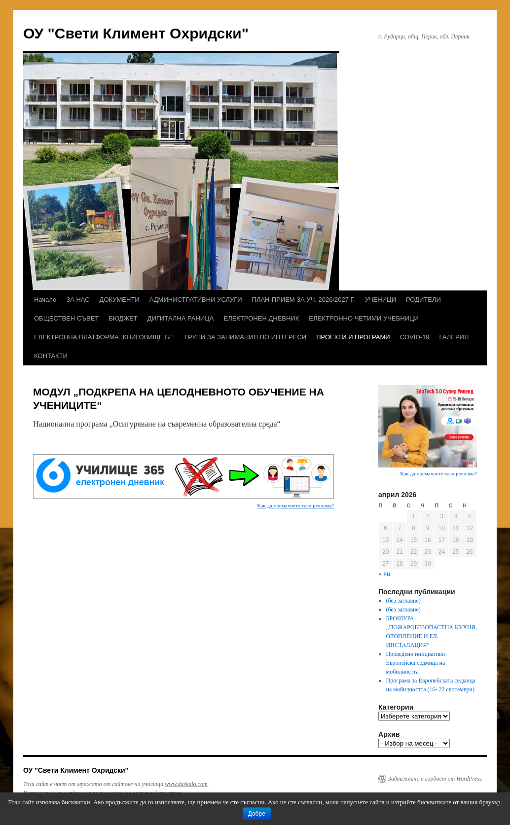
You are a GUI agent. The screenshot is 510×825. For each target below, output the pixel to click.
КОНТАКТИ (51, 355)
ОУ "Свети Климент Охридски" (136, 33)
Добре (256, 813)
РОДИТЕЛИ (423, 299)
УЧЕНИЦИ (380, 299)
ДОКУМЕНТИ (120, 299)
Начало (45, 299)
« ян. (385, 574)
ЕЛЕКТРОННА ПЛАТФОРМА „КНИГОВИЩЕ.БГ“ (104, 337)
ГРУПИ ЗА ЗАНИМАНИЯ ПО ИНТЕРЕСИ (245, 337)
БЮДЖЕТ (123, 318)
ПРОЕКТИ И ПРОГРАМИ (353, 337)
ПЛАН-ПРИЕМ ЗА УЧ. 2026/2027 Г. (303, 299)
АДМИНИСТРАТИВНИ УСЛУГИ (195, 299)
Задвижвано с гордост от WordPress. (435, 778)
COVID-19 (415, 337)
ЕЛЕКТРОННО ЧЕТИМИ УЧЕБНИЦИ (364, 318)
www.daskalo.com (186, 784)
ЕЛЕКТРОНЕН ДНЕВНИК (261, 318)
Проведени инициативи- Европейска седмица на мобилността (416, 662)
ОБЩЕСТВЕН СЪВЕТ (66, 318)
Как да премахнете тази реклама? (295, 505)
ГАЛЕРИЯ (454, 337)
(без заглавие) (403, 600)
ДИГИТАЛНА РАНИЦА (180, 318)
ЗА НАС (77, 299)
